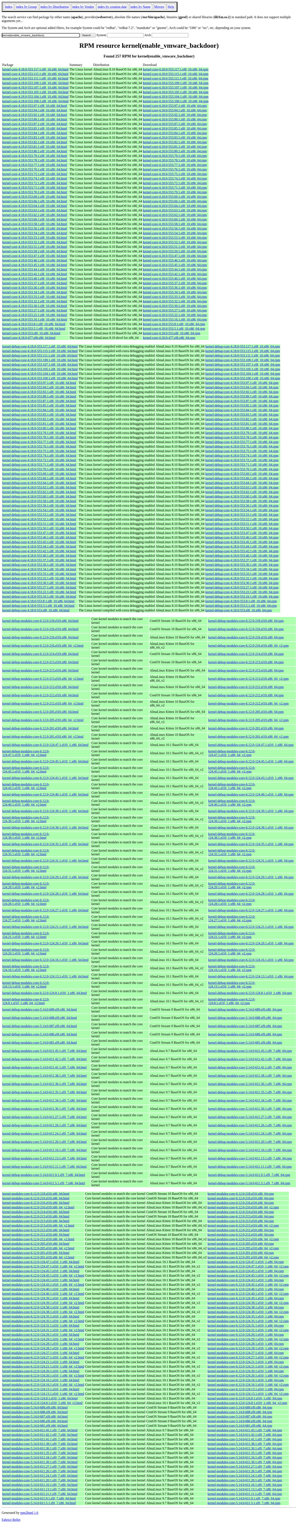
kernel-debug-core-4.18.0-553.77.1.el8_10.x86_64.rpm (241, 442)
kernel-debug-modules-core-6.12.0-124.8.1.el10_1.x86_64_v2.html (25, 1001)
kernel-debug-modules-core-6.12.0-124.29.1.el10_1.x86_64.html (45, 877)
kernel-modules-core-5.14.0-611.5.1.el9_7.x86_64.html (39, 1503)
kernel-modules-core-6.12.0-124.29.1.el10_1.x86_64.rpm (246, 1334)
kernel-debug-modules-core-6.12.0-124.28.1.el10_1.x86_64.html (45, 893)
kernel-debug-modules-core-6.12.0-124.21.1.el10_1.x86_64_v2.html (25, 935)
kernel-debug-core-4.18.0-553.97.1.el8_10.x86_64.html (39, 383)
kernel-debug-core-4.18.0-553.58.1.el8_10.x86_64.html (39, 501)
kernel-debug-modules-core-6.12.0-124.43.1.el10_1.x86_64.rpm (251, 778)
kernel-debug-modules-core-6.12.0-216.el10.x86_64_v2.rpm (248, 645)
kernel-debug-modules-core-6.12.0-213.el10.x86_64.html (40, 662)
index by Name (140, 6)
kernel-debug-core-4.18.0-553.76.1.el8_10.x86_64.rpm (241, 446)
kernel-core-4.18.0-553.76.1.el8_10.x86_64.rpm (175, 169)
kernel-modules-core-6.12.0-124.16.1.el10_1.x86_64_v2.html (43, 1384)
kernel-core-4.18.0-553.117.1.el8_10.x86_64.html (35, 69)
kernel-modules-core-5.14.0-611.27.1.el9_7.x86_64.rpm (245, 1466)
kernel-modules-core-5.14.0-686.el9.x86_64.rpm (240, 1421)
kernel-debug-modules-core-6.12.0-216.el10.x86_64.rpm (246, 629)
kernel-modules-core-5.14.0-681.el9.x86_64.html (35, 1425)
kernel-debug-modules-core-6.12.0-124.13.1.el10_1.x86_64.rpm (251, 976)
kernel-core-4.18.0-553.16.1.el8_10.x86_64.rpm (175, 319)
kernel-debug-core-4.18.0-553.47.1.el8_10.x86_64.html (39, 533)
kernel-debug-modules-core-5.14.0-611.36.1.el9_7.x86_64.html (44, 1084)
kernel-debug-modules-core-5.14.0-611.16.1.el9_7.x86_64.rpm (250, 1150)
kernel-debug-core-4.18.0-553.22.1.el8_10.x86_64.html (39, 592)
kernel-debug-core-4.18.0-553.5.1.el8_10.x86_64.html (38, 605)
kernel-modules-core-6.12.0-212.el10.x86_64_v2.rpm (243, 1239)
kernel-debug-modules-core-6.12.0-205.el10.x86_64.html (40, 711)
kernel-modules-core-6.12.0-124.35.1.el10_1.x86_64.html (40, 1316)
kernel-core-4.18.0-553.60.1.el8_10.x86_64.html (34, 219)
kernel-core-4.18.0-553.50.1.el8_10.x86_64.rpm (175, 251)
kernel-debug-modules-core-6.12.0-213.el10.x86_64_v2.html (42, 678)
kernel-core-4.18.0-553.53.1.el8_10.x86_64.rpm (175, 237)
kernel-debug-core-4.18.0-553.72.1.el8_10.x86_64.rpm (241, 460)
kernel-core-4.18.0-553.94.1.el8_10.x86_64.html (34, 110)
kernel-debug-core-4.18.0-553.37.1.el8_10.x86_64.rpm (241, 560)
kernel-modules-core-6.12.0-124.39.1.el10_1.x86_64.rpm (246, 1298)
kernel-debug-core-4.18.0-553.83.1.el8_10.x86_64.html (39, 414)
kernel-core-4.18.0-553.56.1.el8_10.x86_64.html (34, 228)
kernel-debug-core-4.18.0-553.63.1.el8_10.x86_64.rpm (241, 487)
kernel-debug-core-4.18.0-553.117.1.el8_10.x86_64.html (40, 346)
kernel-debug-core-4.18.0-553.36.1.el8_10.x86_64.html (39, 564)
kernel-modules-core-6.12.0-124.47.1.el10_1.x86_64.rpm (246, 1262)
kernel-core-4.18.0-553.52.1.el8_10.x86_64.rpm (175, 242)
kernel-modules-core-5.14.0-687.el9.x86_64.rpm (240, 1416)
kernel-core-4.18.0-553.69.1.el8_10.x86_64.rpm (175, 196)
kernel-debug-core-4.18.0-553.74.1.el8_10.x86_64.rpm (241, 455)
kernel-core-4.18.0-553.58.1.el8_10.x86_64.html (34, 224)
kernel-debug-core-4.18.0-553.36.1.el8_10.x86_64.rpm (241, 564)
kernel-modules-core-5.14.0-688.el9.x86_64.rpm (240, 1412)
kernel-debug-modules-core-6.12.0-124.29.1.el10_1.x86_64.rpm (251, 877)
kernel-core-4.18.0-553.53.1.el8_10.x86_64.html (34, 237)
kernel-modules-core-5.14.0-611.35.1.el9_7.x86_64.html (39, 1453)
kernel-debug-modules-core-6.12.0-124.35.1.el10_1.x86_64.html (45, 844)
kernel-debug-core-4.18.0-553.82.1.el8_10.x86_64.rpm (241, 419)
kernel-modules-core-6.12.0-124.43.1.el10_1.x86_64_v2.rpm (248, 1284)
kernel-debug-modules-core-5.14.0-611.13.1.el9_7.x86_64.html (44, 1158)
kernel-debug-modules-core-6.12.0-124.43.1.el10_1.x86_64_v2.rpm (231, 786)
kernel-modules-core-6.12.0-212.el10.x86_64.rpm (241, 1230)
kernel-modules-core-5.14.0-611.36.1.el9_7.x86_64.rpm (245, 1448)
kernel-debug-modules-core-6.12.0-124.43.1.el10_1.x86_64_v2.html (25, 786)
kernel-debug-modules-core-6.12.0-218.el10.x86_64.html (40, 621)
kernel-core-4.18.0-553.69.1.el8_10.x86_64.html (34, 196)
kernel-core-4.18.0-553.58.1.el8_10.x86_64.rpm (175, 224)
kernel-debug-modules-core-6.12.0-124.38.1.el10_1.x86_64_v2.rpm (231, 835)
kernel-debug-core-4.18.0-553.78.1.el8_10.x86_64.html (39, 437)
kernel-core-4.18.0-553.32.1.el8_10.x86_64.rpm (175, 301)
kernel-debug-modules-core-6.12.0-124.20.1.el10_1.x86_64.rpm (251, 943)
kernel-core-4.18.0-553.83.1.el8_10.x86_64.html (34, 137)
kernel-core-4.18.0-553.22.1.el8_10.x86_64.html (34, 315)
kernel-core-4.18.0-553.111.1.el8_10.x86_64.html (35, 78)
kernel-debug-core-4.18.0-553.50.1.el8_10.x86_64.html (39, 528)
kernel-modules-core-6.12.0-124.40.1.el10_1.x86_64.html (40, 1289)
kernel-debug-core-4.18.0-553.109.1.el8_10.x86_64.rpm (242, 360)
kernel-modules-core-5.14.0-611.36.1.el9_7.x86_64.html (39, 1448)
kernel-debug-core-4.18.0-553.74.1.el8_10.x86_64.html (39, 455)
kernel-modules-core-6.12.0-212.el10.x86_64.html (35, 1230)
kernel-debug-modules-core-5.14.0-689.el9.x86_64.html (39, 1009)
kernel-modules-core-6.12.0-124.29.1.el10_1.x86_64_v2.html (43, 1339)
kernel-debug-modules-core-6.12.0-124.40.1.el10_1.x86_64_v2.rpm (231, 802)
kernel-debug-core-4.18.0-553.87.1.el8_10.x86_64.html (39, 401)
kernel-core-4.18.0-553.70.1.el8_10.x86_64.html (34, 192)
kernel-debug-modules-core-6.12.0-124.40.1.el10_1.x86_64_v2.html (25, 802)
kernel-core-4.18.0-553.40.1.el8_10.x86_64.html (34, 278)
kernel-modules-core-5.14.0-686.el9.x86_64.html (35, 1421)
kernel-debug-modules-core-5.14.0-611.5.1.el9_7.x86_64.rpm (249, 1183)
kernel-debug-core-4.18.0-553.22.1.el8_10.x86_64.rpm (241, 592)
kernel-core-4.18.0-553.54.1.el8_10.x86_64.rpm (175, 233)
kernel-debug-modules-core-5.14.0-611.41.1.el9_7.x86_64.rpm (250, 1067)
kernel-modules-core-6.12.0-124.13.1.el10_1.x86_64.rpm (246, 1389)
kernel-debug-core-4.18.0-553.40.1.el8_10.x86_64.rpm (241, 555)
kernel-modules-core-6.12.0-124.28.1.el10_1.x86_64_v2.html (43, 1348)
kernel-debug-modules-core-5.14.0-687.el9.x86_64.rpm (245, 1026)
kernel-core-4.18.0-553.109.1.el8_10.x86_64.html (35, 83)
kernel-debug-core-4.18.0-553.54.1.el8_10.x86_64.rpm (241, 510)
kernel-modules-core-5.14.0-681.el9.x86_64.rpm (240, 1425)
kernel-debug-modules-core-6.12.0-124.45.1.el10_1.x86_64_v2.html (25, 769)
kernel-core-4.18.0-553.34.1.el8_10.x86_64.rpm (175, 292)
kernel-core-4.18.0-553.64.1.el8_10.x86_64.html (34, 206)
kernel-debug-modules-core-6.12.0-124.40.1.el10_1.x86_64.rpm (251, 794)
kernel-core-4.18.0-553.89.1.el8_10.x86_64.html (34, 119)
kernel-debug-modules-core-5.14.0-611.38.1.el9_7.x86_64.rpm (250, 1075)
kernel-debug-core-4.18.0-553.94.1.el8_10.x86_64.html (39, 387)
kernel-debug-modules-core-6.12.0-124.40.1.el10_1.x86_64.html (45, 794)
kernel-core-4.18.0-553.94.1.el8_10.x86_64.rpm (175, 110)
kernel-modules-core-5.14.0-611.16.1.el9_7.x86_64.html (39, 1485)
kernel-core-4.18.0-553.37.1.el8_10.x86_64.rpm (175, 283)
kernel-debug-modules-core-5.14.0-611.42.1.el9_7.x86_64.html (44, 1059)
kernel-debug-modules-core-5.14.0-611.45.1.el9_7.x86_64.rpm (250, 1051)
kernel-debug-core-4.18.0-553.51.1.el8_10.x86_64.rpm (241, 524)
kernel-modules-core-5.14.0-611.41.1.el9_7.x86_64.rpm (245, 1439)
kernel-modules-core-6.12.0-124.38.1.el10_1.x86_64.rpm (246, 1307)
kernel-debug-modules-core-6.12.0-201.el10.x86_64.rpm (246, 728)
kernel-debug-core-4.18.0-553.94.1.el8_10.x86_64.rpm (241, 387)
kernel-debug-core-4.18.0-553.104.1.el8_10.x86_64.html (40, 373)
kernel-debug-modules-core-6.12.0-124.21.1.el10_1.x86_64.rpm (251, 927)
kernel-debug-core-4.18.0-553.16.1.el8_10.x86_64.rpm (241, 596)
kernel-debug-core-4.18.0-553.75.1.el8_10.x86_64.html (39, 451)
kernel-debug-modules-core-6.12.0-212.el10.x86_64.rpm (246, 687)
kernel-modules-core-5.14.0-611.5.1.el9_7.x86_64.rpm (244, 1503)
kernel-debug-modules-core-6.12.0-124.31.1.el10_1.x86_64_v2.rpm (231, 868)
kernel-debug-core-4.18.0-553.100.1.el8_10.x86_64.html (40, 378)
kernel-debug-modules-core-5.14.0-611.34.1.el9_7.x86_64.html (44, 1100)
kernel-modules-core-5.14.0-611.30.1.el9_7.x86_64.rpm (245, 1462)
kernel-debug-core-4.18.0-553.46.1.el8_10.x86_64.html (39, 537)
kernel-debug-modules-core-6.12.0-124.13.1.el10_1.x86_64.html (45, 976)
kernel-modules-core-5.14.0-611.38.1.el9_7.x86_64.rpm (245, 1444)
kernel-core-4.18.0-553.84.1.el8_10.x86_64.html (34, 133)
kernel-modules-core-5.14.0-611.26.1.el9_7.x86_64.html (39, 1471)
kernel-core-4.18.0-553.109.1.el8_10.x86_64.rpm (175, 83)
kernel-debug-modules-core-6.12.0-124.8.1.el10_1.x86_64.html (44, 993)
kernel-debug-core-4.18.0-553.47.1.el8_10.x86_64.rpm (241, 533)
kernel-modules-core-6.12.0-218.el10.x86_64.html (35, 1193)
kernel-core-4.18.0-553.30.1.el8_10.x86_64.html (34, 306)
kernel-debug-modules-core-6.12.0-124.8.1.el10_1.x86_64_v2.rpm (231, 1001)
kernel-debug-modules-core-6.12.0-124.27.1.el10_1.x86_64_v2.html (25, 918)
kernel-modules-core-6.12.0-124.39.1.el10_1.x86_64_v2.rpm (248, 1303)
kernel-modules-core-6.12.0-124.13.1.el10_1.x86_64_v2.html (43, 1394)
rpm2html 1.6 (29, 1512)
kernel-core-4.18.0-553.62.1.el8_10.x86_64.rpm (175, 215)
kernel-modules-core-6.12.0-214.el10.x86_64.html (35, 1212)
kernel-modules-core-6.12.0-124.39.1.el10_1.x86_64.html (40, 1298)
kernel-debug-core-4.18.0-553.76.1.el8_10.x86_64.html (39, 446)
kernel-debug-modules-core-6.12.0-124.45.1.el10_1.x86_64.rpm (251, 761)
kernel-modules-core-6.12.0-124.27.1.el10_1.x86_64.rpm (246, 1353)
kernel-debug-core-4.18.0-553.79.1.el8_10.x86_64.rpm (241, 433)
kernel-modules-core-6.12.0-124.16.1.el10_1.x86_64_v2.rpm (248, 1384)
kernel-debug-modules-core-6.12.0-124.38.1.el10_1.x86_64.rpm (251, 827)
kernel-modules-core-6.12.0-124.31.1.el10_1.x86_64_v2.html (43, 1330)
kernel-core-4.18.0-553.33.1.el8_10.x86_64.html (34, 297)
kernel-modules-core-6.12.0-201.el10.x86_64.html (35, 1253)
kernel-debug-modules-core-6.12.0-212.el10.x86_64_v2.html (42, 703)
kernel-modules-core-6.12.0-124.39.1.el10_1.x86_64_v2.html (43, 1303)
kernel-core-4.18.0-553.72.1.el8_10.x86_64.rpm (175, 183)
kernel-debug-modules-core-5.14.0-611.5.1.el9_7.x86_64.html (43, 1183)
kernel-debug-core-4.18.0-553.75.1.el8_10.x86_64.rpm (241, 451)
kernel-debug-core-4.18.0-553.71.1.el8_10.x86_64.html (39, 464)
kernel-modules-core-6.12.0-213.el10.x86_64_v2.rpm (243, 1225)
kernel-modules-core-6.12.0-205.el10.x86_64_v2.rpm (243, 1248)
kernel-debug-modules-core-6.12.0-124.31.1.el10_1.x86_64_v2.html (25, 868)
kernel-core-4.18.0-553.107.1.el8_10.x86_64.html (35, 87)
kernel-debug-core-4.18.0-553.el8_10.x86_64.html (36, 610)
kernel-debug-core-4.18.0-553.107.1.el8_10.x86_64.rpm (242, 364)
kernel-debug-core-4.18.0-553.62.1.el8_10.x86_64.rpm (241, 492)
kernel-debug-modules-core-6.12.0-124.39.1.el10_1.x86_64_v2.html (25, 819)
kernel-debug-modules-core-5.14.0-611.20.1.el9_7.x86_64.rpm (250, 1142)
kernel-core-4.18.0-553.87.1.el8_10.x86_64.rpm (175, 124)
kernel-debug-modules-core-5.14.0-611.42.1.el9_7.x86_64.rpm (250, 1059)
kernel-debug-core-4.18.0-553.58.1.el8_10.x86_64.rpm (241, 501)
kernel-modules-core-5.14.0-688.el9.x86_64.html (35, 1412)
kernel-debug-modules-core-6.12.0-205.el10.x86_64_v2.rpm (248, 720)
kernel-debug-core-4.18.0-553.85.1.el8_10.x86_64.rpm (241, 405)
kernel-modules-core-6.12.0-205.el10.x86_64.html (35, 1243)
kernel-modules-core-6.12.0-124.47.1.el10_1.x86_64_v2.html (43, 1266)
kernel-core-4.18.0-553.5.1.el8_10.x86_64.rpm (174, 328)
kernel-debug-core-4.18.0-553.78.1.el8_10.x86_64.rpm (241, 437)
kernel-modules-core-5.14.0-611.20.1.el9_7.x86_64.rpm (245, 1480)
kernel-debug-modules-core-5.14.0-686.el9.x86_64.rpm (245, 1034)
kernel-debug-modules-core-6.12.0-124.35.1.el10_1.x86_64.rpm (251, 844)
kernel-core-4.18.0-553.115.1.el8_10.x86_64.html (35, 74)
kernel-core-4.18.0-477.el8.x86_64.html (28, 337)
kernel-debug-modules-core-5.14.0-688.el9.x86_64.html (39, 1017)
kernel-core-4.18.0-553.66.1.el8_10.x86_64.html (34, 201)
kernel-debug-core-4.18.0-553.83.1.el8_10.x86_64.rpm (241, 414)
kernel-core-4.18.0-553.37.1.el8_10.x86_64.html (34, 283)
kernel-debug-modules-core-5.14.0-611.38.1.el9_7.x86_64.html (44, 1075)
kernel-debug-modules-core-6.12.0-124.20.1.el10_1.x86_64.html (45, 943)
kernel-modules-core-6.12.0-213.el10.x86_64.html (35, 1216)
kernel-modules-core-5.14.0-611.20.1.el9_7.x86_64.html (39, 1480)
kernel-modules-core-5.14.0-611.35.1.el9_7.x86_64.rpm (245, 1453)
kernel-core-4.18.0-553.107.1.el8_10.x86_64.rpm (175, 87)
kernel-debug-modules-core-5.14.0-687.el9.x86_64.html (39, 1026)
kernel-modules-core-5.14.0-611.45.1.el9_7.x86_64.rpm (245, 1430)
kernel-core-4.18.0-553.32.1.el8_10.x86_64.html (34, 301)
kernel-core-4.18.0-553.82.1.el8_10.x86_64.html (34, 142)
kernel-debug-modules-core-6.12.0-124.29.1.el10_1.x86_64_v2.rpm (231, 885)
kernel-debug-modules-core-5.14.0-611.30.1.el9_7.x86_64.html (44, 1108)
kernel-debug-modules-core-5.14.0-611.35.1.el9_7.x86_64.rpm (250, 1092)
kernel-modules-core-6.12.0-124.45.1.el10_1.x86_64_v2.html (43, 1275)
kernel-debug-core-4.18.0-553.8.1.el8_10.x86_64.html (38, 601)
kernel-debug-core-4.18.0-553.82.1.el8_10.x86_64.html (39, 419)
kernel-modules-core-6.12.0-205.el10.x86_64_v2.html (38, 1248)
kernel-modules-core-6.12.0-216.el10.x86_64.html (35, 1198)
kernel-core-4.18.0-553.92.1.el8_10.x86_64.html (34, 115)
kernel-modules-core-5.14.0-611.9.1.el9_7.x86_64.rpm (244, 1498)
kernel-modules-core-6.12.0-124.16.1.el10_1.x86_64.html (40, 1380)
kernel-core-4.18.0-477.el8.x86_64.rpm (169, 337)
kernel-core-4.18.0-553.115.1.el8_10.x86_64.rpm (175, 74)
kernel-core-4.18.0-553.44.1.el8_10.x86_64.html (34, 269)
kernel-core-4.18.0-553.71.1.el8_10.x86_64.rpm (175, 187)
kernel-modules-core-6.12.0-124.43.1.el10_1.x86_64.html (40, 1280)
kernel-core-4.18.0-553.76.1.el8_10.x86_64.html (34, 169)
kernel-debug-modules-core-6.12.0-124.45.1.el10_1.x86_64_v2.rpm (231, 769)
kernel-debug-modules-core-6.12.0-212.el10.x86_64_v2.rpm (248, 703)
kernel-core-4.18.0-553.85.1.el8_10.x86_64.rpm (175, 128)
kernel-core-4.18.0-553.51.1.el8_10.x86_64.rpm (175, 247)
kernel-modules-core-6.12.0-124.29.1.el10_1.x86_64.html (40, 1334)
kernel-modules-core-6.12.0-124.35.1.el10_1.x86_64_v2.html (43, 1321)
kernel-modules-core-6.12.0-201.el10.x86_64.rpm (241, 1253)
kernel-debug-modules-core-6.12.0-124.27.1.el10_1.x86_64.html (45, 910)
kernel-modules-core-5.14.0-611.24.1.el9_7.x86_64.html (39, 1475)
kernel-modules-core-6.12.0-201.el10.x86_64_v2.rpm (243, 1257)
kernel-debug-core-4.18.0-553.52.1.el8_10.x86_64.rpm (241, 519)
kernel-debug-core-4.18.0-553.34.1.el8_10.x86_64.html (39, 569)
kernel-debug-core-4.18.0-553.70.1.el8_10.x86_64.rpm (241, 469)
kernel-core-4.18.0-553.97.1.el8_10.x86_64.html (34, 106)
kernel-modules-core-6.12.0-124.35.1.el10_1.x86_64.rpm (246, 1316)
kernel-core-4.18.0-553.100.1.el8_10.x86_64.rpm (175, 101)
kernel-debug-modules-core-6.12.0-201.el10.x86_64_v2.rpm (248, 736)
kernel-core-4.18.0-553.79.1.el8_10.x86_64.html (34, 156)
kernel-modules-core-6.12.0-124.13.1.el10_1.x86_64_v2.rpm (248, 1394)
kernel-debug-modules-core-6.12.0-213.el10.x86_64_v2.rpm (248, 678)
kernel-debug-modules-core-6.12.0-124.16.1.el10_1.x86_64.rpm (251, 960)
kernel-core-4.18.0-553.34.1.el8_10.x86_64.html (34, 292)
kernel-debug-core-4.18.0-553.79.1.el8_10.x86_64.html (39, 433)
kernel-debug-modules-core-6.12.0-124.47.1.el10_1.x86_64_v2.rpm (231, 753)
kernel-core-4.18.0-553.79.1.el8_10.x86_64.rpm (175, 156)
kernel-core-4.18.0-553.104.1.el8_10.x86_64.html (35, 96)
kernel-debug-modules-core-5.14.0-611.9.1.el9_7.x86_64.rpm (249, 1175)
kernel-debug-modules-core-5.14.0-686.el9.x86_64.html (39, 1034)
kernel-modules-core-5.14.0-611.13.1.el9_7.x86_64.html (39, 1489)
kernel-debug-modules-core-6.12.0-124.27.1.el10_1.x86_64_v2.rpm (231, 918)
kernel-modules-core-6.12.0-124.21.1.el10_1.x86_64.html (40, 1362)
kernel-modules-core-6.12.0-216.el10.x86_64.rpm (241, 1198)
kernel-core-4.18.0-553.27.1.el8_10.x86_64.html (34, 310)
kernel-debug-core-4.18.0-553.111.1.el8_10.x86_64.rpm (242, 355)
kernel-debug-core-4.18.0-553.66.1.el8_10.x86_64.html (39, 478)
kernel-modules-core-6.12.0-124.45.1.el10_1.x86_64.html (40, 1271)
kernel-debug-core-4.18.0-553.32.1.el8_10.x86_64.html (39, 578)
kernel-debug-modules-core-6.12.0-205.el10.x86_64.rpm (246, 711)
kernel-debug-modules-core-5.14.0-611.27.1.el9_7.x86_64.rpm (250, 1117)
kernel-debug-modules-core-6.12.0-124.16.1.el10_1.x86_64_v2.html (25, 968)
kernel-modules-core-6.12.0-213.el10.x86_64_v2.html (38, 1225)
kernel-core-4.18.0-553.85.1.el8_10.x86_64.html (34, 128)
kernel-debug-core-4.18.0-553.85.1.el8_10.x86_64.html (39, 405)
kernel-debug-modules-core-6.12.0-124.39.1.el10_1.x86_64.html (45, 811)
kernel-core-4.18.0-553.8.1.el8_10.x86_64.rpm (174, 324)
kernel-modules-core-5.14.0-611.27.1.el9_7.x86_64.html (39, 1466)
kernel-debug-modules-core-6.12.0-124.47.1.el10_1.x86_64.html (45, 745)
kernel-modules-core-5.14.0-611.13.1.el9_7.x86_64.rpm (245, 1489)
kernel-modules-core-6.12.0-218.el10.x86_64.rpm (241, 1193)
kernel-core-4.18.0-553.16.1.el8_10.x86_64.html (34, 319)
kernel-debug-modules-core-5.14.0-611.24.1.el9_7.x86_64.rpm (250, 1133)
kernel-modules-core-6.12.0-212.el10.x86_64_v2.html (38, 1239)
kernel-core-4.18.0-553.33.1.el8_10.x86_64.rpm (175, 297)
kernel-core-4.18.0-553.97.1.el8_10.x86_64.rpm (175, 106)
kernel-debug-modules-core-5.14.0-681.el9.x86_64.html (39, 1042)
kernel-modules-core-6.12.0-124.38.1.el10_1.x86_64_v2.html (43, 1312)
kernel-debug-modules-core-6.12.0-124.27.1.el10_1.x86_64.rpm (251, 910)
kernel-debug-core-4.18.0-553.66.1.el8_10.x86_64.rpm (241, 478)
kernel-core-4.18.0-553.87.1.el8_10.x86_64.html (34, 124)
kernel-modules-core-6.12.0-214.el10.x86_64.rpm (241, 1212)
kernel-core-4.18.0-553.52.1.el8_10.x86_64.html (34, 242)
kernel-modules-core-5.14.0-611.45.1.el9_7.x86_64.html (39, 1430)
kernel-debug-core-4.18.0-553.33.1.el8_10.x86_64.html (39, 574)
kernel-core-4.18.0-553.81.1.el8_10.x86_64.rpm (175, 146)
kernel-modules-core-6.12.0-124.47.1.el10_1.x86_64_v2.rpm (248, 1266)
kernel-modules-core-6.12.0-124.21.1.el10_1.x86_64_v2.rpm (248, 1366)
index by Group (26, 6)
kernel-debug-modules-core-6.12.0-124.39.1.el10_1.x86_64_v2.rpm (231, 819)
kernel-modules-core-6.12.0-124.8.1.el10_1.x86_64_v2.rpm (247, 1403)
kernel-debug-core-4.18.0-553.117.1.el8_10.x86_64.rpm (242, 346)
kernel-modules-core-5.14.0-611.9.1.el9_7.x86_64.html (39, 1498)
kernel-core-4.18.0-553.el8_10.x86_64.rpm (171, 333)
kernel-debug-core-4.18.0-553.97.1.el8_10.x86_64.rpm (241, 383)
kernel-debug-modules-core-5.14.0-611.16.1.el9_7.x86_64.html (44, 1150)
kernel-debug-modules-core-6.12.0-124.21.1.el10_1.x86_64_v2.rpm (231, 935)
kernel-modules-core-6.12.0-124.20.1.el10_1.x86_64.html (40, 1371)
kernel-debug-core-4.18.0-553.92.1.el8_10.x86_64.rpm (241, 392)
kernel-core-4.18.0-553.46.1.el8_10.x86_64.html (34, 260)
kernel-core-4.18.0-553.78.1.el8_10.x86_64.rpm (175, 160)
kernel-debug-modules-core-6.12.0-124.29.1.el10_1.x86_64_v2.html (25, 885)
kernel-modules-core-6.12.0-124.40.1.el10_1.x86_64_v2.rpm (248, 1294)
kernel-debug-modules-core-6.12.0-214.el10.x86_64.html (40, 654)
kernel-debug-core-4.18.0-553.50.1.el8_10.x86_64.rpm (241, 528)
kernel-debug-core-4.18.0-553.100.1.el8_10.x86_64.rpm (242, 378)
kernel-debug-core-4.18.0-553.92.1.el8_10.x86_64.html (39, 392)
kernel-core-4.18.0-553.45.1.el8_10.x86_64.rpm (175, 265)
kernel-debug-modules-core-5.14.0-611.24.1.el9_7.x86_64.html (44, 1133)
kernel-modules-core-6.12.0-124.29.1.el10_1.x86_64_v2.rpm (248, 1339)
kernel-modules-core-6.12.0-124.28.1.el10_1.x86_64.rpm (246, 1344)
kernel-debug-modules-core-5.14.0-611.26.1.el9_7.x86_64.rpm (250, 1125)
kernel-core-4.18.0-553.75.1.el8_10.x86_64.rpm (175, 174)
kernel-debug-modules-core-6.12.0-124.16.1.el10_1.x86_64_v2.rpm (231, 968)
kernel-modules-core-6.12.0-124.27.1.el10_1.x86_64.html (40, 1353)
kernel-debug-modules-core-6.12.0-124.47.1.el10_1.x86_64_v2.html (25, 753)
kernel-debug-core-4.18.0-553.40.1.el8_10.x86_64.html (39, 555)
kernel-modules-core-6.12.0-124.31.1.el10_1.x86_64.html (40, 1325)
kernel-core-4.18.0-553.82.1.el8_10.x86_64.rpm (175, 142)
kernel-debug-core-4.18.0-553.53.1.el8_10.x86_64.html (39, 514)
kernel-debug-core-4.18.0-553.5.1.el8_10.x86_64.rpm (241, 605)
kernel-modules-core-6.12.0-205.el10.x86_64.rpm (241, 1243)
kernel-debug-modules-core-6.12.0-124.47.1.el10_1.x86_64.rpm (251, 745)
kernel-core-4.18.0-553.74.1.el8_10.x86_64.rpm (175, 178)
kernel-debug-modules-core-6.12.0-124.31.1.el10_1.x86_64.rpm (251, 860)
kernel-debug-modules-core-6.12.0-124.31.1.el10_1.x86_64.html (45, 860)
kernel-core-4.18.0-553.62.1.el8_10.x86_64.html (34, 215)
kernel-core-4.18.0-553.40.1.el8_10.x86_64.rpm (175, 278)
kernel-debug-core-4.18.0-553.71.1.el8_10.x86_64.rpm (241, 464)
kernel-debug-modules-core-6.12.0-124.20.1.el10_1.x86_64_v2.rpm (231, 951)
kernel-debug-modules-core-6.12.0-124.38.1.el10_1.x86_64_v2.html (25, 835)
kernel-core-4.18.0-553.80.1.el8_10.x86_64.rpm (175, 151)
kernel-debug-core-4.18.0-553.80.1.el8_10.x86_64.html (39, 428)
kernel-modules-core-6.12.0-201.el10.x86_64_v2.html (38, 1257)
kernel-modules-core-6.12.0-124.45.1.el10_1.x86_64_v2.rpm (248, 1275)
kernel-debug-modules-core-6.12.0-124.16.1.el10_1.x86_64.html (45, 960)
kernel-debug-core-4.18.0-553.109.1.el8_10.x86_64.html (40, 360)
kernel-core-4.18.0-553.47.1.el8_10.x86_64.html (34, 256)
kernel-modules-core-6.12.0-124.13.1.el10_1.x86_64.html (40, 1389)
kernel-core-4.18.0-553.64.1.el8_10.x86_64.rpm (175, 206)
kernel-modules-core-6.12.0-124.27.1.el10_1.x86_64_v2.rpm (248, 1357)
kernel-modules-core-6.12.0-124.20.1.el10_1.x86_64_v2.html (43, 1375)
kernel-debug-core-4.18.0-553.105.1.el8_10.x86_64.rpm (242, 369)
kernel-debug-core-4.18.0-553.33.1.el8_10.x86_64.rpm (241, 574)
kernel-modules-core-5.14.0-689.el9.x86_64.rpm (240, 1407)
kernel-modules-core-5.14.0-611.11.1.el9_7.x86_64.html (39, 1494)
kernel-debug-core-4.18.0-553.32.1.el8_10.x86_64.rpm (241, 578)
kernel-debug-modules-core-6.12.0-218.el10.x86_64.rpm (246, 621)
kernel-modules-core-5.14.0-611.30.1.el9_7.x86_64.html (39, 1462)
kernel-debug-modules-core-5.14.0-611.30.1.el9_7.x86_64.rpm (250, 1108)
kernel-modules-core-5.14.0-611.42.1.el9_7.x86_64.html (39, 1435)
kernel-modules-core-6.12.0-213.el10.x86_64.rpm (241, 1216)
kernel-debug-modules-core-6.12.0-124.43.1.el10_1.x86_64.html (45, 778)
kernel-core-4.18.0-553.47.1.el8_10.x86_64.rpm (175, 256)
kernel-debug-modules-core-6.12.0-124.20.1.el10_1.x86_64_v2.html (25, 951)
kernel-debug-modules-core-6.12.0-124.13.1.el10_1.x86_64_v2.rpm (231, 984)
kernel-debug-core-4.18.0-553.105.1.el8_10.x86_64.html (40, 369)
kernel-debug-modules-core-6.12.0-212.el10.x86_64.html (40, 687)
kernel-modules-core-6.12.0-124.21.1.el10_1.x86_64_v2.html (43, 1366)
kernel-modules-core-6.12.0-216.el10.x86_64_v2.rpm (243, 1207)
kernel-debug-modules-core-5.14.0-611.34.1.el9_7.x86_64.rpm (250, 1100)
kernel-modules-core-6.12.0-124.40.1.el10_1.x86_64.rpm (246, 1289)
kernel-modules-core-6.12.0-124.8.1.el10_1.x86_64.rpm (245, 1398)
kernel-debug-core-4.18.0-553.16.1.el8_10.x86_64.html (39, 596)
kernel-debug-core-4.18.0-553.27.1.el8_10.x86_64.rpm (241, 587)
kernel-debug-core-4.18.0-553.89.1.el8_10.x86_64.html (39, 396)
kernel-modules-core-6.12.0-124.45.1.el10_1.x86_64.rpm (246, 1271)
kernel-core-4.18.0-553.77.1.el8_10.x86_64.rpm (175, 165)
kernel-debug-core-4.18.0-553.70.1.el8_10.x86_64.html (39, 469)
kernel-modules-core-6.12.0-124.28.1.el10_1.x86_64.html (40, 1344)
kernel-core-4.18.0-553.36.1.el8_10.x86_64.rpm (175, 287)
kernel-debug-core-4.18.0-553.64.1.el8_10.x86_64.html (39, 483)
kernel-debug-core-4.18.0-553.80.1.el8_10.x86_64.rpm (241, 428)
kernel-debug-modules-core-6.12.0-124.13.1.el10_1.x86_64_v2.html (25, 984)
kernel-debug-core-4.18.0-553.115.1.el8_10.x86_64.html (40, 351)
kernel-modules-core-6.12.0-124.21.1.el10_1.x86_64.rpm (246, 1362)
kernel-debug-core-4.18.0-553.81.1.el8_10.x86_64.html (39, 423)
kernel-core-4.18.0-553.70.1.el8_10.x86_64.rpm (175, 192)
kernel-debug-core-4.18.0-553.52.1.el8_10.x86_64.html (39, 519)
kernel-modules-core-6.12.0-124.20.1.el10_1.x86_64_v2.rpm (248, 1375)
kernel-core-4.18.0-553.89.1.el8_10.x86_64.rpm (175, 119)
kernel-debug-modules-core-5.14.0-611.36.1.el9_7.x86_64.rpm (250, 1084)
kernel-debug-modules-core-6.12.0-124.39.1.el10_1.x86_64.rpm (251, 811)
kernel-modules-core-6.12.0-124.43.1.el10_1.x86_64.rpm (246, 1280)
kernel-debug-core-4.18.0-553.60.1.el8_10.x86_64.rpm (241, 496)
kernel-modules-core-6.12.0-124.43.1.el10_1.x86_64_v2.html (43, 1284)
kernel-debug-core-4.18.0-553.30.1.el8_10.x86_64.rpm (241, 583)
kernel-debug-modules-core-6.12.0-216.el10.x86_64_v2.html (42, 645)
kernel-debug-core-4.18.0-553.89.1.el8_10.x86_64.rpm (241, 396)
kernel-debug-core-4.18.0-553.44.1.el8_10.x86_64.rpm (241, 546)
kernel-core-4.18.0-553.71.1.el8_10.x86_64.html (34, 187)
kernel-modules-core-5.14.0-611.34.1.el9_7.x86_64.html (39, 1457)
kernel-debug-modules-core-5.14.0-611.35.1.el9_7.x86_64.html (44, 1092)
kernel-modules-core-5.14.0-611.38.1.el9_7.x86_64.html (39, 1444)
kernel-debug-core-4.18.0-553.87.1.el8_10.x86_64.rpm (241, 401)
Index (8, 6)
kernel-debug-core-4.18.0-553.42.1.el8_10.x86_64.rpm (241, 551)
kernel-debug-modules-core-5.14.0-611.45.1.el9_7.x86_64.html (44, 1051)
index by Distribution (54, 6)
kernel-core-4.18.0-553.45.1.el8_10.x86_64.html (34, 265)
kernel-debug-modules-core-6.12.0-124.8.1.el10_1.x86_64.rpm (250, 993)
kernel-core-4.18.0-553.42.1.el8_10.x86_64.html (34, 274)
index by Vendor (83, 6)
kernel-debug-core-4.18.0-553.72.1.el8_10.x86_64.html (39, 460)
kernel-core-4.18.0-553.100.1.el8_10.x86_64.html (35, 101)
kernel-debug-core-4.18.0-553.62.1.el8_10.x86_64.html (39, 492)
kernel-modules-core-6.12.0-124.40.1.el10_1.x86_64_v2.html (43, 1294)
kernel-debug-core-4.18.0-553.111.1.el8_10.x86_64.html (40, 355)
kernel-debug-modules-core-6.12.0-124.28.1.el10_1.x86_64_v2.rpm (231, 902)
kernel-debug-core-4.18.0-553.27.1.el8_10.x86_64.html (39, 587)
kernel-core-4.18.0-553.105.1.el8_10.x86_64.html (35, 92)
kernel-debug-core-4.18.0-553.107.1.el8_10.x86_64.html (40, 364)
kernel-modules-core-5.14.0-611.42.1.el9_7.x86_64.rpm (245, 1435)
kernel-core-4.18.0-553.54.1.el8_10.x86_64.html (34, 233)
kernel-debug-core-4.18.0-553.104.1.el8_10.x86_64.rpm (242, 373)
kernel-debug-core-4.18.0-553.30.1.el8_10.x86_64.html (39, 583)
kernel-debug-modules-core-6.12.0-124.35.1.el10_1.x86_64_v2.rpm (231, 852)
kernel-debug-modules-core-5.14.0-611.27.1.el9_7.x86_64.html (44, 1117)
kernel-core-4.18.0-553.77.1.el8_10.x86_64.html (34, 165)
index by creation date (112, 6)
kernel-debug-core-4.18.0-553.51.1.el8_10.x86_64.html (39, 524)
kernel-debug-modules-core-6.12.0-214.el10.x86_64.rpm (246, 654)
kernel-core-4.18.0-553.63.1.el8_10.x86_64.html (34, 210)
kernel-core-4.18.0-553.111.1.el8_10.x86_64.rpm (175, 78)
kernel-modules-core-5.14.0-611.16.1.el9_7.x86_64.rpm (245, 1485)
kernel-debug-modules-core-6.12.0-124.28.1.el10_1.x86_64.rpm (251, 893)
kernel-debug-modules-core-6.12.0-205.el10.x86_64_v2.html (42, 720)
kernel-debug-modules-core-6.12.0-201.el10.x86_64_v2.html (42, 736)
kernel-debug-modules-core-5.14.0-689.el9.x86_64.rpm (245, 1009)
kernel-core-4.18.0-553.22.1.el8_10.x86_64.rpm (175, 315)
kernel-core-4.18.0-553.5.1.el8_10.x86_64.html (33, 328)
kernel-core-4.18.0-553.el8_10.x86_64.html (31, 333)
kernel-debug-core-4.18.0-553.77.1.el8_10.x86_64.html (39, 442)
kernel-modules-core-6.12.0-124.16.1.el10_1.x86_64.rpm (246, 1380)
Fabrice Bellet (11, 1519)
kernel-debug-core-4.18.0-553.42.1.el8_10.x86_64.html (39, 551)
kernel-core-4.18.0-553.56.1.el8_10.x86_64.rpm (175, 228)
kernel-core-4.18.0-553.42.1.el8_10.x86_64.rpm (175, 274)
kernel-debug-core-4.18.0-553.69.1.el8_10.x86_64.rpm (241, 474)
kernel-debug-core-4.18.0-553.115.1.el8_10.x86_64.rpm (242, 351)
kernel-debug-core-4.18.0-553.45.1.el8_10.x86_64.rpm (241, 542)
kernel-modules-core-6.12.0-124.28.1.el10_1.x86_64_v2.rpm (248, 1348)
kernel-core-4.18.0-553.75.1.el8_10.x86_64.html (34, 174)
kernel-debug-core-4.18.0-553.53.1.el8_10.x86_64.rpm (241, 514)
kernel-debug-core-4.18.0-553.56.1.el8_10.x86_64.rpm (241, 505)
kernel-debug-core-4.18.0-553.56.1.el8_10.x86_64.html (39, 505)
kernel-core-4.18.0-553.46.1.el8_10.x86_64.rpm (175, 260)
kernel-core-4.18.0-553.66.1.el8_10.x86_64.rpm (175, 201)
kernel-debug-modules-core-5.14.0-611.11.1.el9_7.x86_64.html (44, 1166)
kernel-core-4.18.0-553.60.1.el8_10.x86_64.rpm (175, 219)
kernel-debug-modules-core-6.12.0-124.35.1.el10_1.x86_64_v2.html (25, 852)
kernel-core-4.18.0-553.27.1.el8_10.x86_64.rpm (175, 310)
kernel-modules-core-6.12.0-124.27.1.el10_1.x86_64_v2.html (43, 1357)
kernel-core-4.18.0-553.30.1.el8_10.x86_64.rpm (175, 306)
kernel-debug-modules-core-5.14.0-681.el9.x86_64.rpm (245, 1042)
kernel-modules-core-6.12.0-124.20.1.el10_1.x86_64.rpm (246, 1371)
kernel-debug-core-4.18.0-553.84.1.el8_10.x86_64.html (39, 410)
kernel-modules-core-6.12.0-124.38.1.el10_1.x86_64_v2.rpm (248, 1312)
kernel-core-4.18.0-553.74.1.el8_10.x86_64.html (34, 178)
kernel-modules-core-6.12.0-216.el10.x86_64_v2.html (38, 1207)
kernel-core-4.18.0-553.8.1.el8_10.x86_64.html (33, 324)
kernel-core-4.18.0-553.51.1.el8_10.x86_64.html (34, 247)
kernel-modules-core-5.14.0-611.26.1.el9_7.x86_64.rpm (245, 1471)
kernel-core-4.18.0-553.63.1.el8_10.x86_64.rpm (175, 210)
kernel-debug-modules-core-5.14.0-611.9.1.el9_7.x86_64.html (43, 1175)
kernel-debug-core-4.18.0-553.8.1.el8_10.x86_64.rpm (241, 601)
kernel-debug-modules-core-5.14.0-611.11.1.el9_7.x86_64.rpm (250, 1166)
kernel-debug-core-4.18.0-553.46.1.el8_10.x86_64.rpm (241, 537)
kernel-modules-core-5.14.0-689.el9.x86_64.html (35, 1407)
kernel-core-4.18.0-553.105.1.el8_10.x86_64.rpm (175, 92)
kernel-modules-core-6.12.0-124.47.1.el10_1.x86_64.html (40, 1262)
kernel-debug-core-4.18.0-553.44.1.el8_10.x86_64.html (39, 546)
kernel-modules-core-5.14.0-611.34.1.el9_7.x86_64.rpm (245, 1457)
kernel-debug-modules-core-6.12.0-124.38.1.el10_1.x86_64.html (45, 827)
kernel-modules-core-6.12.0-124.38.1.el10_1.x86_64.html (40, 1307)
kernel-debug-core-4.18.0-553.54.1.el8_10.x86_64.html (39, 510)
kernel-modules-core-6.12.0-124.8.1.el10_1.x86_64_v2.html (42, 1403)
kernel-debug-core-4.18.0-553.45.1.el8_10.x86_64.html (39, 542)
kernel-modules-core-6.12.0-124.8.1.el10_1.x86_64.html (40, 1398)
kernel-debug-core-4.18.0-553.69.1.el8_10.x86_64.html (39, 474)
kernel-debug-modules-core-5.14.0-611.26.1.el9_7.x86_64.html (44, 1125)
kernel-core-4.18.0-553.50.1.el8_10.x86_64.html (34, 251)
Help (171, 6)
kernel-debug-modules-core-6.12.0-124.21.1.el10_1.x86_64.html (45, 927)
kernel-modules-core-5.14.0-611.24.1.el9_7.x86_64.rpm (245, 1475)
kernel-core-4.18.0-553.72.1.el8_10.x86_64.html (34, 183)
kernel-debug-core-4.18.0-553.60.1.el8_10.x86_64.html (39, 496)
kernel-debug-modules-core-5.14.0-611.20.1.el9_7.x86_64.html (44, 1142)
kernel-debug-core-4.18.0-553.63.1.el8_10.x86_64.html (39, 487)
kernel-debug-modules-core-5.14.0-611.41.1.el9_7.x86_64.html (44, 1067)
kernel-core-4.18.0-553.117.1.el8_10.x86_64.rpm (175, 69)
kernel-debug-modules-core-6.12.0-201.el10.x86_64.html (40, 728)
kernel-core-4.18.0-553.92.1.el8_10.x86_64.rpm (175, 115)
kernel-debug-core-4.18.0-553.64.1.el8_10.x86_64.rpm (241, 483)
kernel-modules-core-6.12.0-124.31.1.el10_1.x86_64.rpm (246, 1325)
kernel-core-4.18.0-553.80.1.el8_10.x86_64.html (34, 151)
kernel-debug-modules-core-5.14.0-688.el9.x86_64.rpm (245, 1017)
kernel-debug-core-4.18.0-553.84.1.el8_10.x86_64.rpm (241, 410)
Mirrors (159, 6)
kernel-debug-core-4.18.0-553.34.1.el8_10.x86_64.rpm (241, 569)
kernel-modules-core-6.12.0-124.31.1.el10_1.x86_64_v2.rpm (248, 1330)
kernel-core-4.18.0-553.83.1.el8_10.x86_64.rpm (175, 137)
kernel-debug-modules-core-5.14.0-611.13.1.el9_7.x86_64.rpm (250, 1158)
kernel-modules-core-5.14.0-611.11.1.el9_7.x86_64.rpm (245, 1494)
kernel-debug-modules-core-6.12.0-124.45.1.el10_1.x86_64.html (45, 761)
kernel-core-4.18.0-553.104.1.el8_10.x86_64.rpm (175, 96)
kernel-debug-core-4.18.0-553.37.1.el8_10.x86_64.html (39, 560)
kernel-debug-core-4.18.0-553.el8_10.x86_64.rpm (238, 610)
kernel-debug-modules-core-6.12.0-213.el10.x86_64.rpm (246, 662)
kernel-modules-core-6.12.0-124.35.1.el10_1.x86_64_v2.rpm (248, 1321)
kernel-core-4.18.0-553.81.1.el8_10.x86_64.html (34, 146)
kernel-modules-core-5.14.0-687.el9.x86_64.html (35, 1416)
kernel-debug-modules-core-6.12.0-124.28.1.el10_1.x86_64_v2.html (25, 902)
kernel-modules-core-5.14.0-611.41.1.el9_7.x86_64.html (39, 1439)
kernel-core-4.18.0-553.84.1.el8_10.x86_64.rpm (175, 133)
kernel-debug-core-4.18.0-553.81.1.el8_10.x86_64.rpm (241, 423)
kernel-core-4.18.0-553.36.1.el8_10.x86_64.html (34, 287)
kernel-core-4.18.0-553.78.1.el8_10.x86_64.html (34, 160)
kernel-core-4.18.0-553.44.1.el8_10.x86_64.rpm (175, 269)
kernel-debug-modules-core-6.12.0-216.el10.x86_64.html (40, 629)
